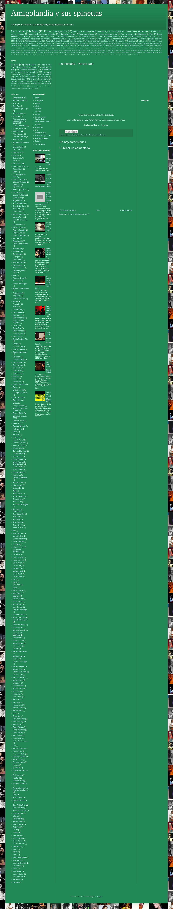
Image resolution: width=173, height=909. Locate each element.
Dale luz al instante (105, 48)
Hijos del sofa (18, 485)
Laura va (143, 39)
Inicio (98, 210)
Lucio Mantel (17, 577)
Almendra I (46, 65)
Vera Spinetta (18, 860)
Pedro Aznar (17, 738)
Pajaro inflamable (19, 230)
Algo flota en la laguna (20, 43)
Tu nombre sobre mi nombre (107, 36)
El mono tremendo (41, 50)
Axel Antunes (17, 169)
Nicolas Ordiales (19, 708)
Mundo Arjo (74, 52)
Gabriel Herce (18, 448)
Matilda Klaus (18, 675)
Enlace (15, 403)
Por (151, 34)
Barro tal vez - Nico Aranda (48, 253)
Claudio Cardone (19, 349)
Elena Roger (17, 400)
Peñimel (16, 155)
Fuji (69, 39)
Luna (14, 579)
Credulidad (141, 31)
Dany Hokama (18, 365)
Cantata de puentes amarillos (120, 31)
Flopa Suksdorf (18, 440)
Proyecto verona (19, 762)
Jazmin (128, 50)
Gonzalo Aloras (18, 454)
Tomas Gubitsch (18, 844)
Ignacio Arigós (18, 113)
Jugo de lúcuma (103, 39)
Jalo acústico (17, 493)
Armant (15, 301)
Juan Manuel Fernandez (17, 510)
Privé (35, 88)
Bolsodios (153, 45)
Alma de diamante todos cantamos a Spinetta (19, 121)
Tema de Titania (77, 54)
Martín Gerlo (17, 646)
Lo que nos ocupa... (149, 36)
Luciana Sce (17, 568)
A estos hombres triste (107, 34)
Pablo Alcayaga (18, 722)
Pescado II (30, 74)
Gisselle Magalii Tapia (21, 109)
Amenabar (118, 45)
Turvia (15, 852)
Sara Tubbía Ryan (19, 805)
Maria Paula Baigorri (20, 620)
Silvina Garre (17, 822)
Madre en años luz (44, 86)
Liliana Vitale (17, 212)
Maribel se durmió (155, 39)
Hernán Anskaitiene (20, 478)
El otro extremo (18, 397)
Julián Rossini (18, 525)
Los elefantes (39, 52)
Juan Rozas (17, 209)
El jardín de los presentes (26, 67)
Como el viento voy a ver (77, 48)
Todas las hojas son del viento (41, 34)
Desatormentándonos (18, 79)
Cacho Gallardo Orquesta (18, 322)
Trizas (15, 161)
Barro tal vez (18, 31)
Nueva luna (111, 52)
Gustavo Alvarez (19, 472)
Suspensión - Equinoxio (48, 309)
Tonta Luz (106, 54)
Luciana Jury (17, 566)
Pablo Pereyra (18, 733)
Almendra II (45, 79)
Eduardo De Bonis (19, 384)
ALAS (37, 106)
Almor (15, 275)
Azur (14, 103)
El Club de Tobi (18, 390)
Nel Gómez (17, 691)
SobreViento (17, 249)
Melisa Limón (17, 680)
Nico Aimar (17, 694)
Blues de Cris (144, 45)
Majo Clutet (17, 150)
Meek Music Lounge (20, 220)
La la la (49, 36)
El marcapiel (105, 43)
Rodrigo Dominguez (20, 783)
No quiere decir (16, 45)
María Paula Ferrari (20, 651)
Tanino (68, 54)
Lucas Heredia (18, 557)
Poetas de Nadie (19, 754)
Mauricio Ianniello (19, 677)
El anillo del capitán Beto (130, 36)
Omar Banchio (18, 129)
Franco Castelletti (19, 443)
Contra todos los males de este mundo (35, 39)
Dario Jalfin (17, 368)
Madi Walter (17, 593)
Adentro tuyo (108, 45)
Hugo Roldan (17, 201)
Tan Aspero (17, 251)
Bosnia (160, 45)
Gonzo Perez (17, 457)
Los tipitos (16, 555)
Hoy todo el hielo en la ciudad (84, 39)
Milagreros (16, 683)
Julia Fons (16, 519)
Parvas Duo (84, 135)
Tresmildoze (17, 846)
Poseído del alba (149, 52)
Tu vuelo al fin (134, 54)
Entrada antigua (126, 210)
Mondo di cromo (15, 88)
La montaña (132, 39)
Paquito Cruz (17, 233)
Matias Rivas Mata (19, 672)
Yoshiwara (16, 879)
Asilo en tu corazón (36, 43)
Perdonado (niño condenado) (56, 41)
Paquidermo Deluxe (127, 52)
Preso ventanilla (84, 45)
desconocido (17, 164)
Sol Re (15, 830)
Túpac (15, 855)
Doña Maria (17, 382)
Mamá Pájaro (17, 601)
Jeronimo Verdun (19, 100)
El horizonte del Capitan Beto (40, 118)
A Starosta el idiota (67, 34)
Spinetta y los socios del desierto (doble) (31, 71)
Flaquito (38, 125)
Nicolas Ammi (18, 705)
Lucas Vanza (17, 563)
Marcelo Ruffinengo (20, 610)
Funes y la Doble (19, 445)
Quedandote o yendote (86, 36)
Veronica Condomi (19, 863)
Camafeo (58, 43)
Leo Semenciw (18, 542)
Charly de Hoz (18, 98)
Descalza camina (130, 48)
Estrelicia (14, 81)
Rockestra (16, 116)
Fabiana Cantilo (18, 421)
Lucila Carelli (17, 574)
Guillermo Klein (18, 470)
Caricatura (39, 100)
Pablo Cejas (17, 724)
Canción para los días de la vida (42, 48)
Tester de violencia (24, 83)
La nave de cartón (19, 539)
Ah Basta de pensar (155, 41)
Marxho (15, 649)
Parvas (25, 45)
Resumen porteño (76, 41)
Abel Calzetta (17, 260)
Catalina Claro (18, 334)
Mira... (78, 135)
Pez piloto (16, 238)
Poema (37, 98)
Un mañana (47, 72)
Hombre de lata (119, 50)
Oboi (118, 52)
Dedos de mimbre (118, 48)
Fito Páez (16, 437)
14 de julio (16, 257)
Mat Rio (15, 659)
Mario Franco (17, 638)
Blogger (99, 897)
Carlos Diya (17, 328)
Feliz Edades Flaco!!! (42, 122)
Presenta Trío (18, 759)
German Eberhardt (19, 451)
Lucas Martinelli (18, 560)
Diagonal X (17, 373)
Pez (14, 746)
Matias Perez (17, 669)
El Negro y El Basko (20, 393)
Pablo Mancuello (19, 730)
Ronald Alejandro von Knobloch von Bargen (20, 789)
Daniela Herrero (18, 360)
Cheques (142, 34)
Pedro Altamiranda (19, 236)
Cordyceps (17, 357)
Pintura (37, 103)
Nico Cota (16, 699)
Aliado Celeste (18, 134)
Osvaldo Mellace (19, 719)
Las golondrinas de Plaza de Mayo (149, 43)
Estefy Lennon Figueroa (18, 186)
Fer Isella (16, 434)
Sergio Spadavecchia (20, 244)
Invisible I (17, 74)
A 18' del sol (143, 41)
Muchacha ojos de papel (34, 41)
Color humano (64, 48)
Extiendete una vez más (85, 50)
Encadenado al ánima (69, 50)
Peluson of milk (94, 135)
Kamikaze (30, 64)
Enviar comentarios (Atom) (79, 214)
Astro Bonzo (17, 310)
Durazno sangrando (55, 31)
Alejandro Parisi (18, 268)
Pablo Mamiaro (18, 727)
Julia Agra (16, 517)
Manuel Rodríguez (19, 214)
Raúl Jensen (17, 775)
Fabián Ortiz (17, 423)
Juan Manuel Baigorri (20, 505)
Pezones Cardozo (19, 748)
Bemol (15, 172)
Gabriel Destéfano (19, 195)
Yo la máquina (18, 877)
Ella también (98, 31)
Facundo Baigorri (19, 426)
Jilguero (135, 50)
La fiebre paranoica (128, 43)
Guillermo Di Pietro (19, 126)
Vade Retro (17, 131)
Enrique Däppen (19, 406)
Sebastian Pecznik (19, 811)
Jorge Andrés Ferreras (21, 142)
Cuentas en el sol (92, 48)
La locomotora (18, 536)
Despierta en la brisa (144, 48)
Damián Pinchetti (19, 179)
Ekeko (15, 387)
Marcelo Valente (18, 614)
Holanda (110, 50)
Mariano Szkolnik (19, 630)
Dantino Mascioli (19, 362)
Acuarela (38, 109)
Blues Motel (17, 315)
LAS (36, 130)
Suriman (16, 833)
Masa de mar (17, 656)
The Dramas (17, 835)
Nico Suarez (17, 702)
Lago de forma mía (27, 52)
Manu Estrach (18, 604)
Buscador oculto (18, 318)
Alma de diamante (81, 31)
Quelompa (16, 768)
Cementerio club (38, 36)
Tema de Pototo (97, 45)
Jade (14, 491)
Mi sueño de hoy (64, 52)
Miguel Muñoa (18, 225)
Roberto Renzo (18, 781)
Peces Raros (17, 735)
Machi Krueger (18, 590)
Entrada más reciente (68, 210)
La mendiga (142, 50)
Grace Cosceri (18, 459)
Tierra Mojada (18, 838)
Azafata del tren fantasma (130, 45)
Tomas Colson (18, 841)
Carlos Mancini (18, 331)
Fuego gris (36, 83)
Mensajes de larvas (51, 52)
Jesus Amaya (17, 499)
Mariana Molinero (19, 625)
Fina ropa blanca (86, 34)
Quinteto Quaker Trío (20, 770)
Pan (12, 86)
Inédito (35, 81)
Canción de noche (25, 48)
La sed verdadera (61, 36)
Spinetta (102, 135)
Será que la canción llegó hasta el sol (99, 41)
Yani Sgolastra (18, 874)
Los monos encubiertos (17, 551)
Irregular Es (17, 488)
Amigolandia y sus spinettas (56, 13)
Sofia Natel (17, 827)
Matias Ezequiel (18, 666)
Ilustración (39, 127)
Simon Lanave (18, 824)
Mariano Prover (18, 217)
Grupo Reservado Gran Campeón (19, 463)
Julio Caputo (17, 522)
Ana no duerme (128, 34)
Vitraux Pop (17, 871)
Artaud (15, 64)
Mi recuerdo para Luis (43, 136)
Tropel (15, 849)
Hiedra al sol (116, 43)
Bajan (34, 31)
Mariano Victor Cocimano (18, 634)
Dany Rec (16, 106)
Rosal (15, 795)
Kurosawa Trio (18, 533)
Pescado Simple (27, 88)
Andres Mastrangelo (20, 284)
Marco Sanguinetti (19, 617)
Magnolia (16, 596)
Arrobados (16, 304)
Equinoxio (16, 139)
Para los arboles (21, 86)
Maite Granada (18, 599)
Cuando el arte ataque (80, 43)
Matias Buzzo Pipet (20, 662)
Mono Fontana (18, 686)
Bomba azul (49, 43)
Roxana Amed (18, 798)
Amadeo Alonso (18, 278)
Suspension (131, 41)
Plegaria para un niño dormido (51, 45)
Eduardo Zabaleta (19, 137)
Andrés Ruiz (17, 293)
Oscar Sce (16, 716)
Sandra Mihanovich (20, 800)
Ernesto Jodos (18, 413)
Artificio (15, 307)
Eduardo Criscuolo (19, 182)
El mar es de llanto (28, 50)
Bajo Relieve (17, 312)
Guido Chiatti (17, 467)
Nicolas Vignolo (18, 227)
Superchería (120, 41)
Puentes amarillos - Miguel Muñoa (48, 397)
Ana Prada (17, 281)
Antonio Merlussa (19, 299)
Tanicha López (18, 254)
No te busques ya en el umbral (97, 52)
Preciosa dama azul (70, 45)
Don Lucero (33, 79)
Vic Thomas (17, 866)
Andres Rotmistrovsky (21, 288)
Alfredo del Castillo (19, 166)
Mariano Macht (18, 627)
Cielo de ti (67, 43)
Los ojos (46, 83)
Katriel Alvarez (18, 528)
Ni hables (83, 52)
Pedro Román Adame (20, 741)
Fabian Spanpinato (19, 190)
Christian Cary (18, 347)
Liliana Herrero (18, 547)
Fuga (95, 50)
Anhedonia (17, 296)
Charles (15, 344)
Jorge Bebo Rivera (19, 206)
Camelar (16, 325)
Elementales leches (54, 50)
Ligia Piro (16, 544)
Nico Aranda (17, 697)
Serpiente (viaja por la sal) (42, 54)
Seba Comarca (18, 808)
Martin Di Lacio (18, 640)
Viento (15, 868)
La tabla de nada (153, 50)
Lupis (15, 582)
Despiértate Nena (58, 39)
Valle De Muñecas (19, 857)
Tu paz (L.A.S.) (40, 144)
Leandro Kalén (18, 147)
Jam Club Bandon (19, 496)
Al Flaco (38, 112)
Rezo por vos (20, 54)
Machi (15, 588)
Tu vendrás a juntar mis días (120, 54)
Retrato (38, 141)
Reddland (16, 778)
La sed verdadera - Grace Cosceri (48, 227)
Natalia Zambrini (19, 688)
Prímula (15, 765)
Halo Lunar (102, 50)
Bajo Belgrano (25, 81)
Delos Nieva (17, 371)
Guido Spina (17, 198)
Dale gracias (94, 43)
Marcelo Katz (17, 607)
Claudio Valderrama (20, 352)
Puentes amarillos (41, 138)
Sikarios (16, 816)
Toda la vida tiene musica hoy (92, 54)
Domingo (16, 376)
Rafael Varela (18, 241)
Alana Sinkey (17, 265)
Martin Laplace (18, 643)
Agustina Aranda (19, 262)
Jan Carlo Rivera (19, 203)
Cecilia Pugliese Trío (20, 339)
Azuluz (37, 114)
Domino (15, 379)
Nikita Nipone (17, 711)
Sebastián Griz (18, 813)
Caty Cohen (17, 336)
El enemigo (155, 48)
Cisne (55, 48)
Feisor (15, 432)
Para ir (72, 36)
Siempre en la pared (58, 54)
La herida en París (118, 39)
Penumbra (139, 52)
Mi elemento (17, 41)
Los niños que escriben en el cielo (31, 77)
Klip (14, 531)
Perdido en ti (35, 45)
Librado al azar (40, 133)
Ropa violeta (29, 54)
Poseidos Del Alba (19, 757)
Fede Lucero (17, 429)
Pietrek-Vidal (17, 751)
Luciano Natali (18, 571)
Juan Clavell (17, 502)
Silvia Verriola (18, 819)
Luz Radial (17, 585)
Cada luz (15, 48)
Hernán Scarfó (18, 483)
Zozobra (16, 882)
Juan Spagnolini (18, 514)
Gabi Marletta (18, 192)
